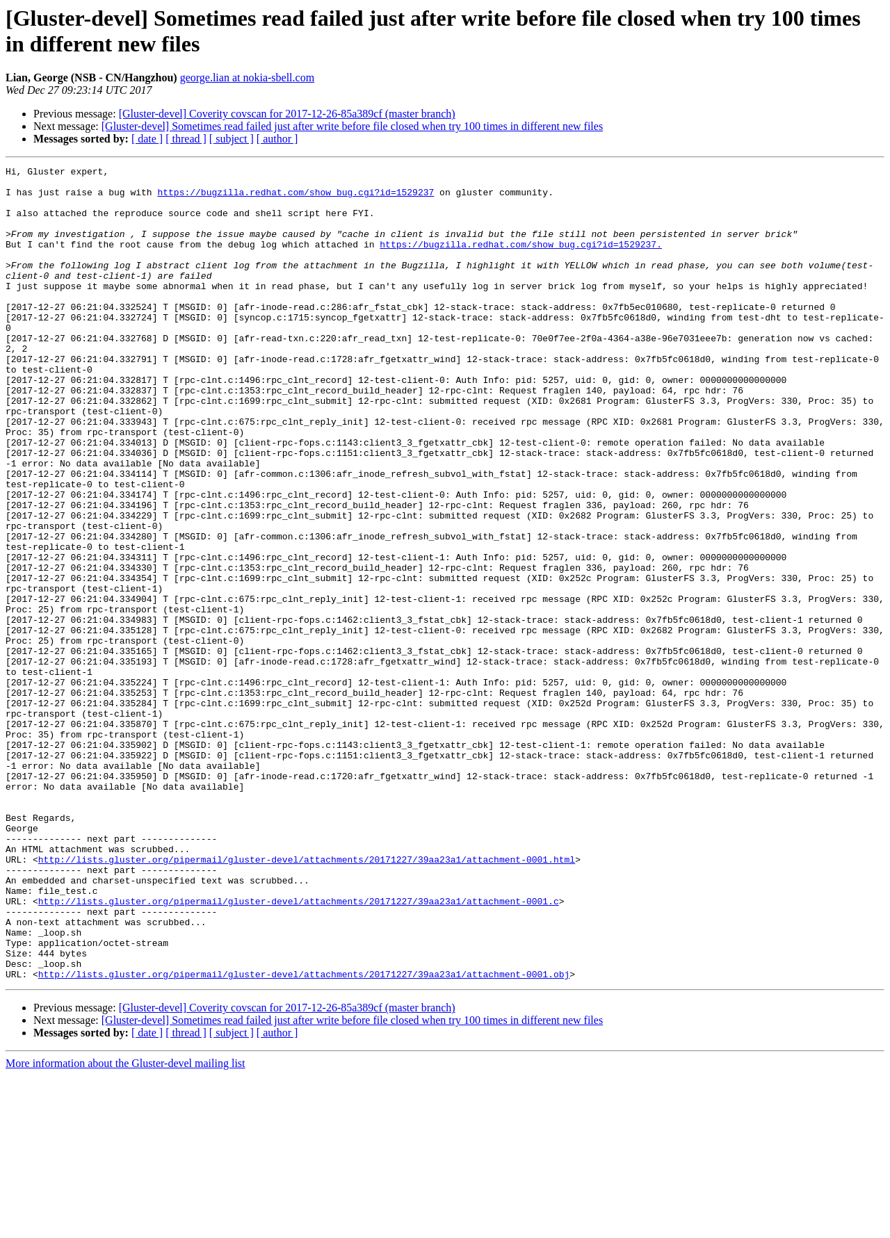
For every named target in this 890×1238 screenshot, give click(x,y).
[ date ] (147, 139)
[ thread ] (186, 139)
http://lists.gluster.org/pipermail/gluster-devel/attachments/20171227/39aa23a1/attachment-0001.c (298, 1049)
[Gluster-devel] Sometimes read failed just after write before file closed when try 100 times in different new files (352, 126)
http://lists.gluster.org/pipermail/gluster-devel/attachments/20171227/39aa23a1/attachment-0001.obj (303, 1136)
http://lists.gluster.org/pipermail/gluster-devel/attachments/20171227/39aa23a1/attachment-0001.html (306, 999)
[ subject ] (231, 139)
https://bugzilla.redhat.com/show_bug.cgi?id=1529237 (295, 198)
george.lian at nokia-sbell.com (247, 77)
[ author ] (277, 139)
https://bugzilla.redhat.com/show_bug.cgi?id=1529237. (521, 260)
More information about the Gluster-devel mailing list (125, 1226)
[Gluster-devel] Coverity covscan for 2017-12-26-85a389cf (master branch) (287, 114)
